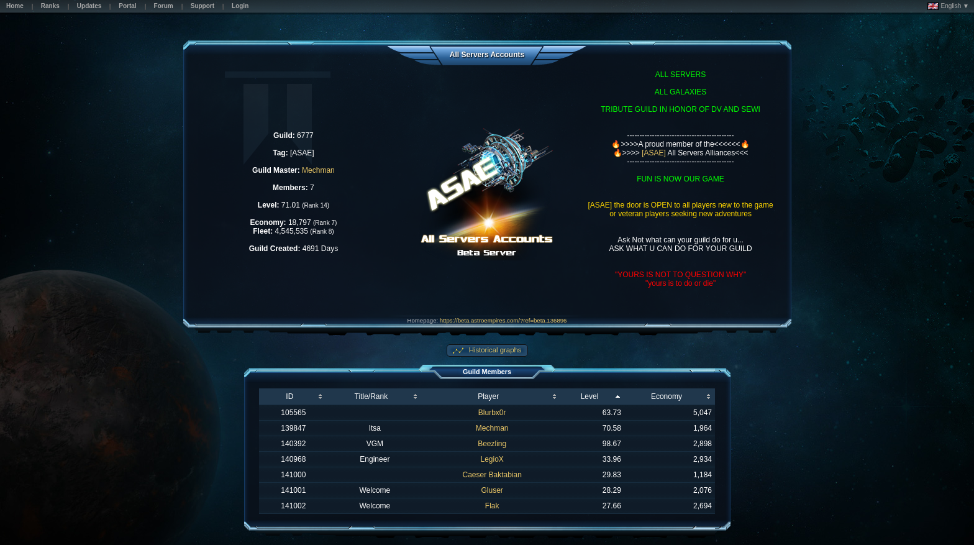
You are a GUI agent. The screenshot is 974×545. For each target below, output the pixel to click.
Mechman (318, 170)
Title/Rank (371, 396)
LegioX (492, 459)
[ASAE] (654, 153)
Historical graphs (494, 350)
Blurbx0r (492, 412)
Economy (666, 396)
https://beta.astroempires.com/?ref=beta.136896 (503, 320)
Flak (492, 505)
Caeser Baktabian (491, 474)
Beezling (492, 443)
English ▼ (948, 6)
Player (488, 396)
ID (289, 396)
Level (590, 396)
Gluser (492, 490)
